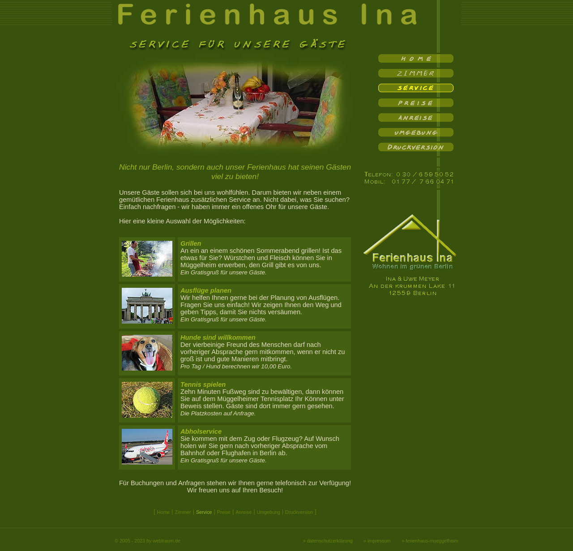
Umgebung (268, 512)
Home (163, 512)
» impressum (377, 540)
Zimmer (183, 512)
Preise (224, 512)
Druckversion (299, 512)
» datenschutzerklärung (328, 540)
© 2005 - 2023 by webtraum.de (147, 540)
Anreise (243, 512)
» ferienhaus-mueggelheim (430, 540)
